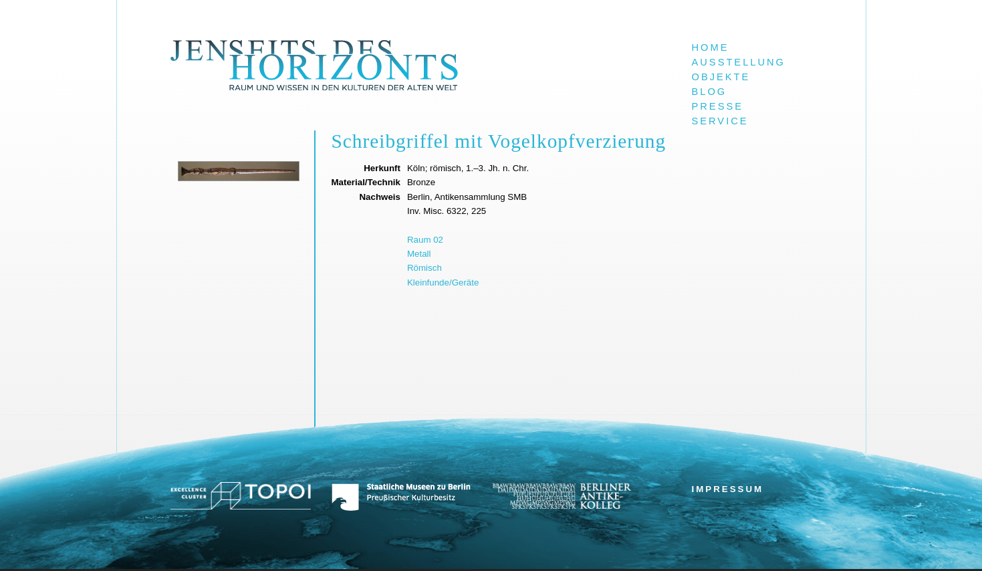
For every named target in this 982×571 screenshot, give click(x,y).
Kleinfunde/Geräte (443, 282)
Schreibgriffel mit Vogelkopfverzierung (499, 141)
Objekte (721, 77)
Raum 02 (425, 240)
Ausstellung (739, 62)
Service (720, 121)
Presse (717, 106)
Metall (419, 254)
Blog (709, 91)
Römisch (424, 268)
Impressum (728, 489)
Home (710, 47)
